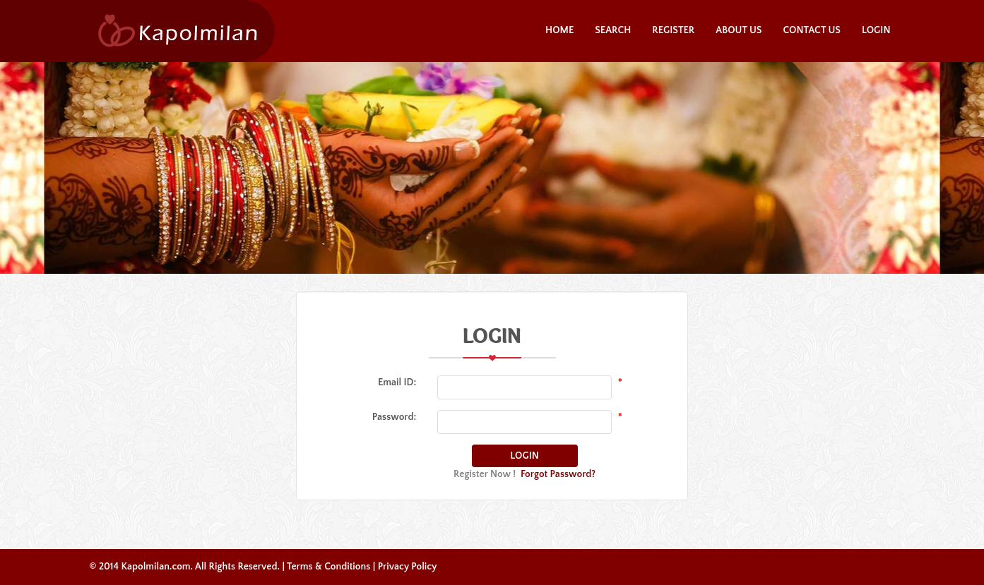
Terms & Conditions (328, 566)
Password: (394, 417)
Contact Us (812, 30)
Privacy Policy (407, 566)
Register (673, 30)
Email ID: (397, 382)
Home (559, 30)
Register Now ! (485, 474)
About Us (738, 30)
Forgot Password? (558, 474)
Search (613, 30)
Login (876, 30)
